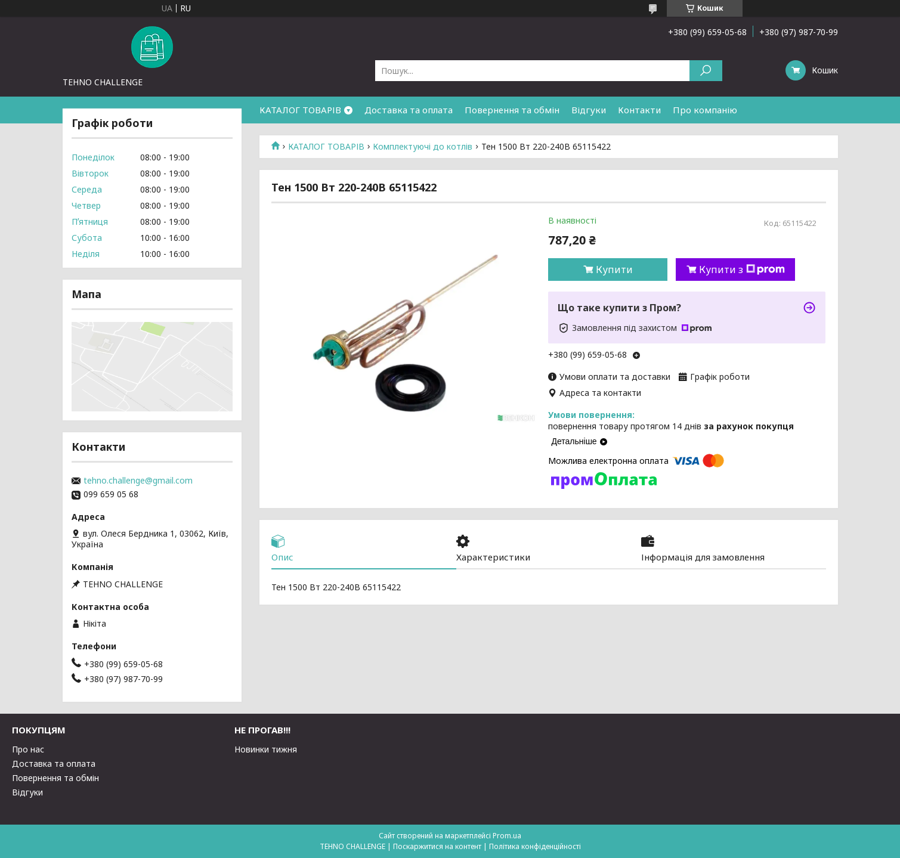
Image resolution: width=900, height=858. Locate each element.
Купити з (742, 269)
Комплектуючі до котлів (422, 146)
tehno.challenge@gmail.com (138, 480)
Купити (614, 269)
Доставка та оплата (408, 110)
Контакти (639, 110)
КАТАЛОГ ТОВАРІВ (300, 110)
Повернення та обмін (512, 110)
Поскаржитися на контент (437, 846)
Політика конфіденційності (535, 846)
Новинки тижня (265, 749)
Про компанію (705, 110)
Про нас (28, 749)
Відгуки (588, 110)
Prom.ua (507, 836)
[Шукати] (705, 70)
